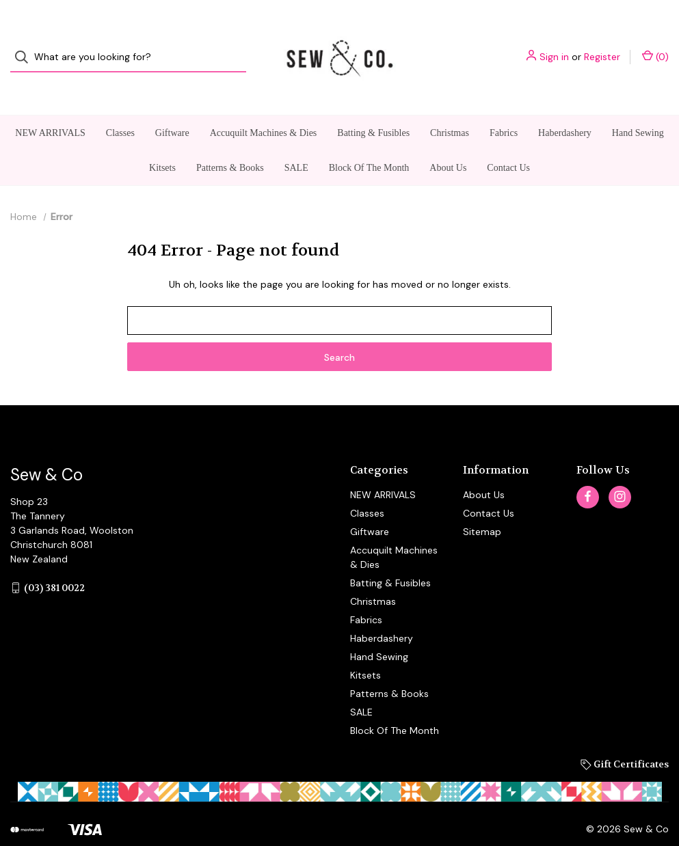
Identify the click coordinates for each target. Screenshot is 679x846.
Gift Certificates (625, 738)
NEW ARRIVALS (50, 107)
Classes (120, 107)
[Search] (25, 44)
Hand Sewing (638, 107)
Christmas (449, 107)
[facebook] (588, 471)
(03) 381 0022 (54, 562)
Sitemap (482, 506)
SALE (296, 142)
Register (602, 44)
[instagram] (620, 471)
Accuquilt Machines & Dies (263, 107)
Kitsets (162, 142)
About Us (447, 142)
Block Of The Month (369, 142)
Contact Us (508, 142)
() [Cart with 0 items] (655, 44)
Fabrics (504, 107)
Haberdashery (564, 107)
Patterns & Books (230, 142)
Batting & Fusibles (373, 107)
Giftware (172, 107)
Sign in (554, 44)
